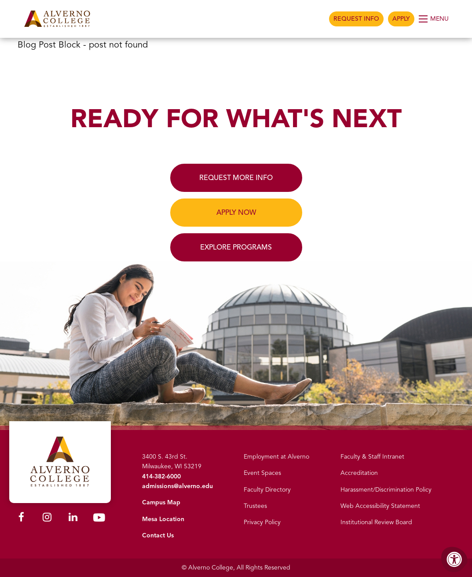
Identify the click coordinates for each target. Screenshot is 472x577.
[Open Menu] (434, 19)
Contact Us (158, 535)
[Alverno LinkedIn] (73, 518)
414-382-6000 (161, 476)
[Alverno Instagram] (47, 518)
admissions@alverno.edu (177, 486)
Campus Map (161, 502)
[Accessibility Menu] (454, 559)
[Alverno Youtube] (99, 519)
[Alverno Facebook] (21, 518)
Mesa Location (163, 519)
